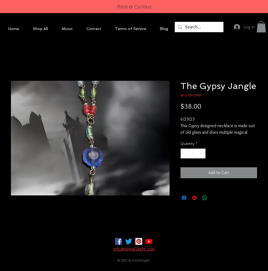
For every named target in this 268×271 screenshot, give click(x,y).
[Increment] (201, 153)
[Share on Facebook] (184, 198)
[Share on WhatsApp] (205, 198)
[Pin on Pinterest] (194, 198)
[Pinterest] (138, 241)
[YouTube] (148, 241)
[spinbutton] (193, 153)
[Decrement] (184, 153)
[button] (261, 26)
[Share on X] (215, 198)
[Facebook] (118, 241)
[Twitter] (128, 241)
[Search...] (198, 27)
